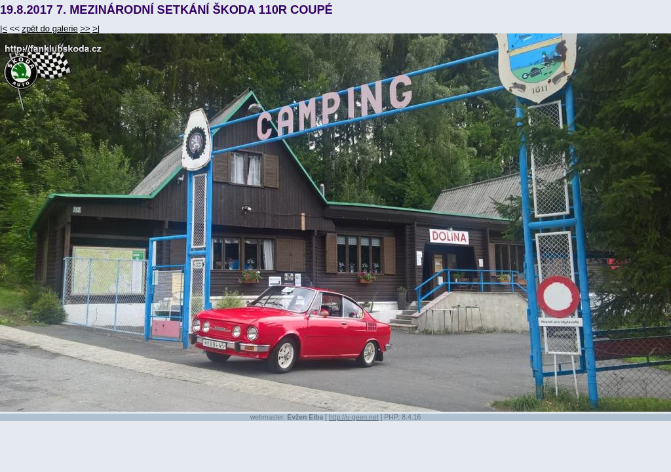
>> (85, 28)
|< (3, 28)
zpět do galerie (49, 28)
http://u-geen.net (354, 417)
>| (96, 28)
